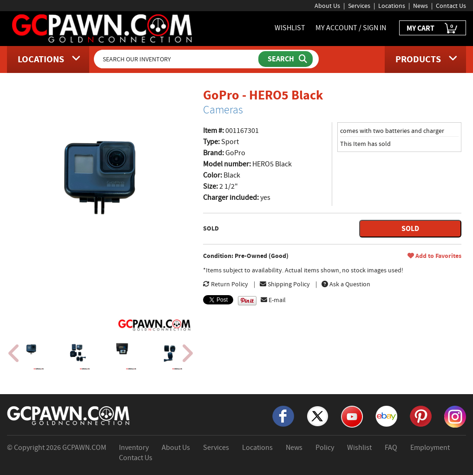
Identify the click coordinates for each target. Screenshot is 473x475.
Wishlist (359, 447)
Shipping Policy (285, 284)
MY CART (433, 28)
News (420, 5)
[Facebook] (283, 415)
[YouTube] (352, 416)
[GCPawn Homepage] (103, 28)
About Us (327, 5)
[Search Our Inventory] (177, 59)
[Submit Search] (285, 59)
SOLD (410, 228)
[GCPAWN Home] (69, 415)
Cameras (223, 110)
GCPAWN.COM (84, 447)
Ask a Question (346, 284)
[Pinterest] (421, 415)
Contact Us (451, 5)
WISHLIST (290, 28)
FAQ (391, 447)
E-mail (273, 300)
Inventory (134, 447)
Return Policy (225, 284)
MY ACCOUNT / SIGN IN (350, 28)
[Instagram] (455, 416)
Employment (430, 447)
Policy (324, 447)
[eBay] (386, 415)
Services (359, 5)
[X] (317, 415)
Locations (391, 5)
